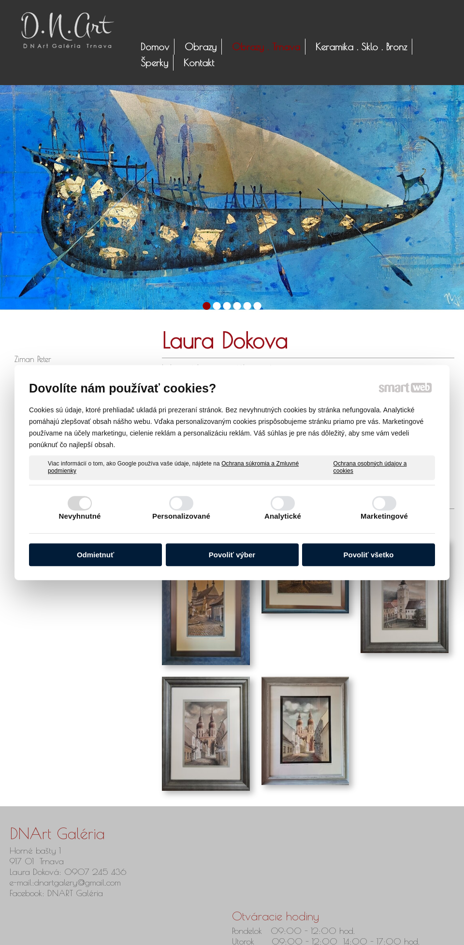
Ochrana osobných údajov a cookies (370, 467)
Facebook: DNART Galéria (58, 893)
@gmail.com (99, 882)
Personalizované (181, 516)
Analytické (282, 516)
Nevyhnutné (80, 516)
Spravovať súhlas (370, 931)
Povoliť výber (232, 555)
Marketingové (384, 516)
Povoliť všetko (369, 555)
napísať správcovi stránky (221, 931)
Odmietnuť (95, 555)
